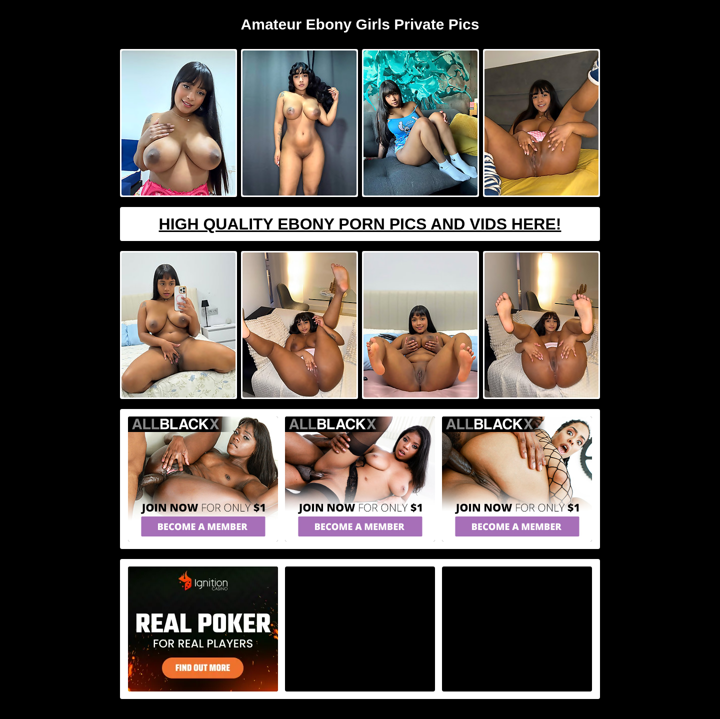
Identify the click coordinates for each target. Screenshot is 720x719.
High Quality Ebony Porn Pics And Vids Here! (360, 224)
